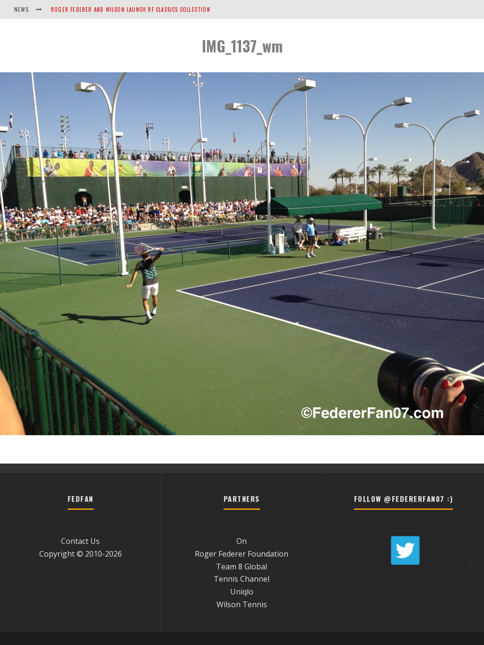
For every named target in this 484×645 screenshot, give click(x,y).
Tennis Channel (241, 579)
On (241, 541)
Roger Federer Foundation (241, 554)
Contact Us (80, 541)
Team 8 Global (241, 566)
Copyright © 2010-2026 (80, 554)
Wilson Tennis (241, 604)
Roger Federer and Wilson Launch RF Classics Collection (130, 9)
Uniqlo (241, 591)
